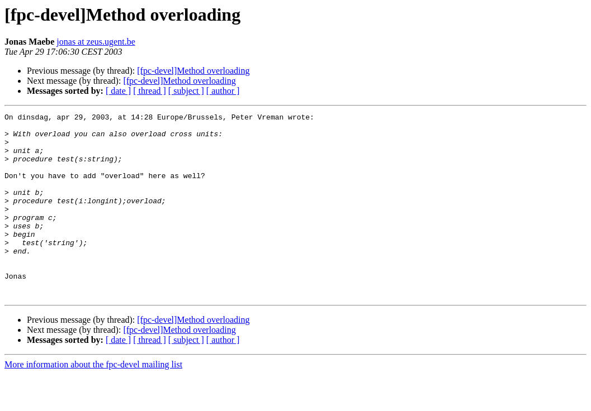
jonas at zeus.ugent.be (95, 41)
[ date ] (118, 90)
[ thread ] (149, 90)
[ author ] (223, 90)
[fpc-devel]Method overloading (193, 70)
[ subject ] (186, 90)
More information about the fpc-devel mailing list (93, 401)
